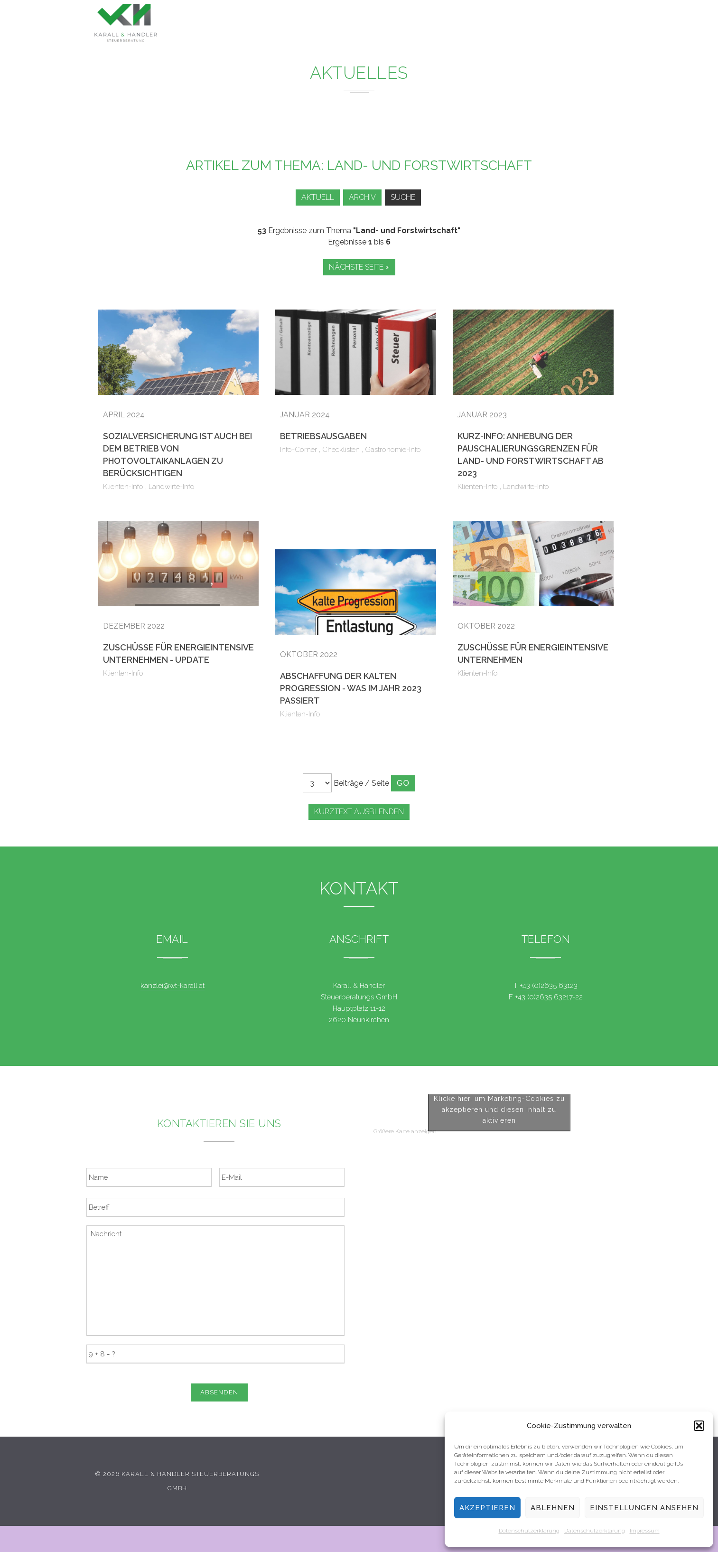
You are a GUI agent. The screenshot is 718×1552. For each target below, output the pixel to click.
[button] (699, 1425)
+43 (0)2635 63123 (549, 985)
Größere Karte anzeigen (405, 1312)
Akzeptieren (487, 1508)
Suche (404, 197)
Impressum (645, 1530)
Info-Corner (298, 449)
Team (505, 24)
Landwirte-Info (172, 486)
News (409, 23)
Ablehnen (553, 1508)
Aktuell (313, 197)
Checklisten (341, 449)
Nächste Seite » (359, 267)
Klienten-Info (123, 486)
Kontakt (553, 24)
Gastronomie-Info (393, 449)
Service (458, 23)
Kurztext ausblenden (359, 811)
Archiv (360, 197)
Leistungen (352, 23)
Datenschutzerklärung (529, 1530)
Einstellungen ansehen (644, 1508)
